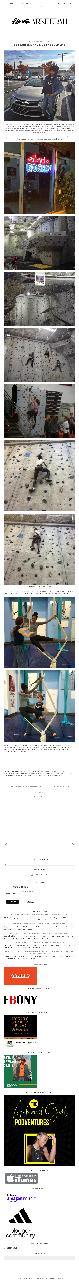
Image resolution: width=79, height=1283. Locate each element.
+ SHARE (66, 786)
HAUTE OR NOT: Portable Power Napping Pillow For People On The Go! (39, 933)
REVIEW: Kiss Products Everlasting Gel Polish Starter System (39, 924)
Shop (65, 3)
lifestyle (59, 786)
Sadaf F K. (61, 1278)
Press (39, 6)
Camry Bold (51, 786)
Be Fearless (34, 786)
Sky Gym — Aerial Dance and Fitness (27, 591)
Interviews (55, 3)
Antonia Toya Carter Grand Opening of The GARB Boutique (40, 942)
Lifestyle (43, 3)
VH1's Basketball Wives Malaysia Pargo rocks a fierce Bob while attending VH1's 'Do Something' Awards (39, 952)
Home (5, 3)
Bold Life (42, 786)
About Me (14, 3)
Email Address (13, 894)
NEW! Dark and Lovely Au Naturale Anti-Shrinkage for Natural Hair (40, 915)
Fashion (24, 3)
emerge (17, 1278)
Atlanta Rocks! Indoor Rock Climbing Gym (36, 137)
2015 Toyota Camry (22, 786)
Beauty (33, 3)
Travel (72, 3)
